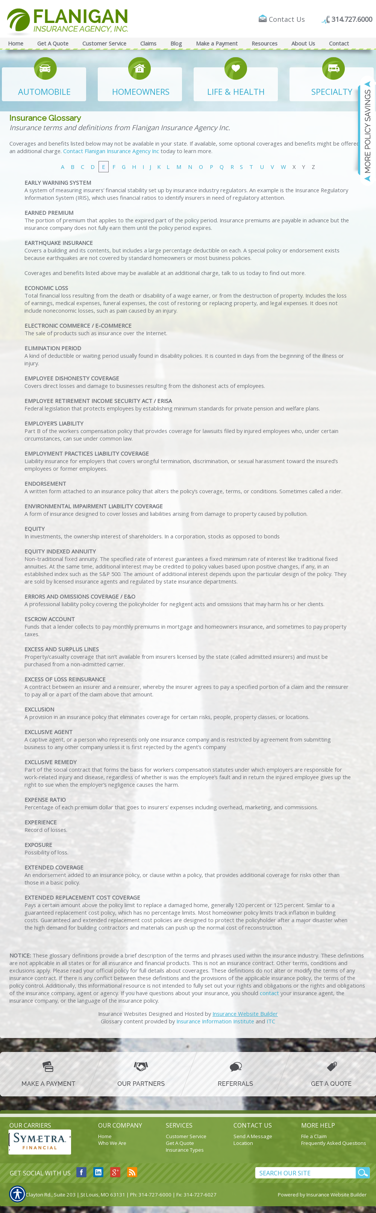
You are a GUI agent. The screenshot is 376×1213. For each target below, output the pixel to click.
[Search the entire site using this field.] (305, 1173)
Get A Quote (180, 1143)
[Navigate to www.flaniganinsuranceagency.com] (363, 130)
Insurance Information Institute (215, 1021)
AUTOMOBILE (44, 91)
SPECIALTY (331, 91)
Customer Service (186, 1136)
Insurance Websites (122, 1013)
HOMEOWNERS (141, 91)
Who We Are (112, 1143)
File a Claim (314, 1136)
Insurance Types (185, 1149)
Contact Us (287, 19)
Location (243, 1143)
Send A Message (252, 1136)
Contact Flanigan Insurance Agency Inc (111, 151)
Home (105, 1136)
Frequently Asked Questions (333, 1143)
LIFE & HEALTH (236, 91)
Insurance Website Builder (245, 1013)
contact (269, 993)
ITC (271, 1021)
